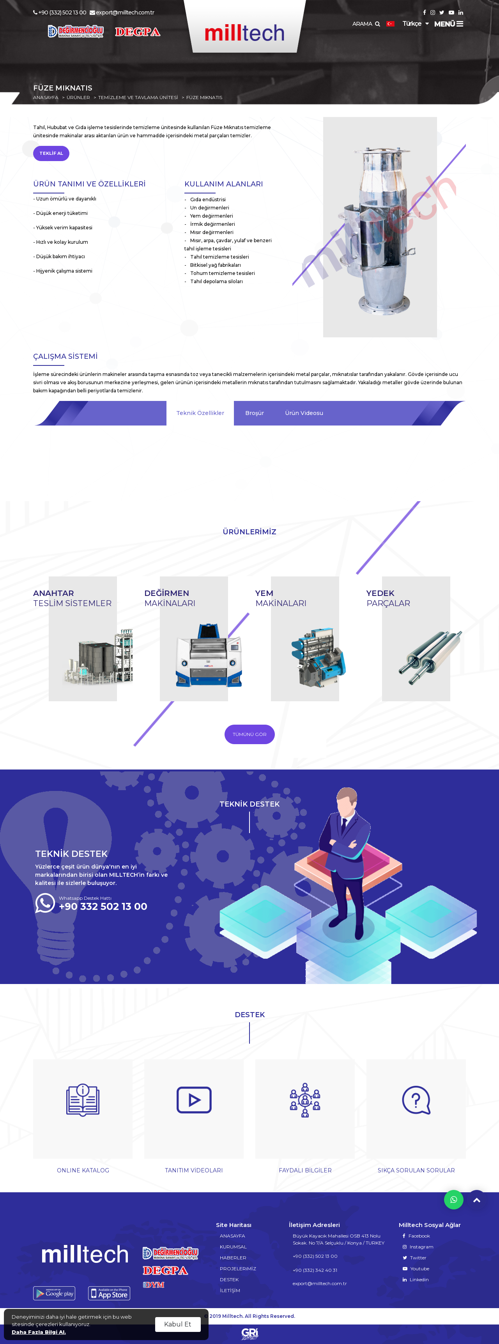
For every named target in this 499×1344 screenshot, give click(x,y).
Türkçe (403, 23)
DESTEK (229, 1279)
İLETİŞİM (230, 1290)
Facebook (416, 1236)
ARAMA (366, 23)
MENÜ (448, 24)
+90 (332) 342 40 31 (315, 1270)
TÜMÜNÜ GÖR (250, 734)
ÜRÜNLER (78, 97)
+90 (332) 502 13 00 (59, 12)
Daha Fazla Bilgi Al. (39, 1332)
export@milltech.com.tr (122, 12)
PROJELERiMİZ (238, 1268)
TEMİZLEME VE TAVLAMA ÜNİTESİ (138, 97)
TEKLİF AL (51, 153)
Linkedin (416, 1279)
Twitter (414, 1258)
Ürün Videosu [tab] (304, 413)
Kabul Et (177, 1324)
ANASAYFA (45, 97)
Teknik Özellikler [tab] (200, 413)
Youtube (416, 1268)
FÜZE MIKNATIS (204, 97)
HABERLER (233, 1258)
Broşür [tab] (254, 413)
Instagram (418, 1247)
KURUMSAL (233, 1247)
